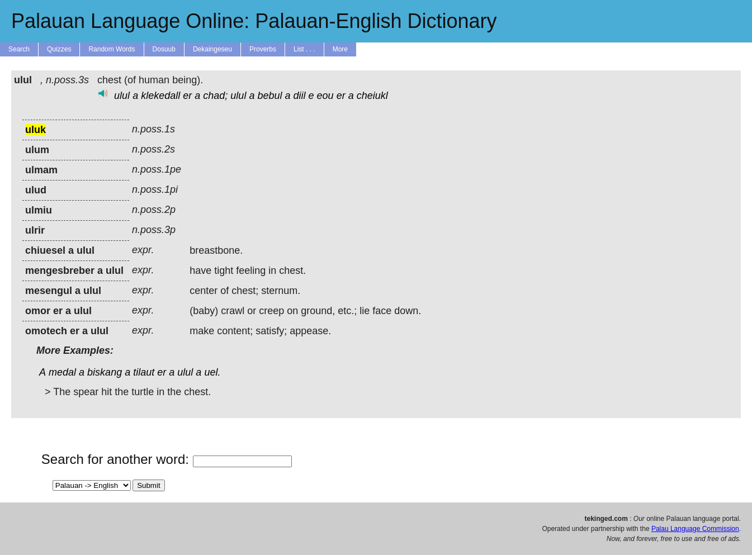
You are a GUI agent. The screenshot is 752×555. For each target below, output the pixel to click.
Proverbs (262, 49)
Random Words (111, 49)
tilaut (143, 372)
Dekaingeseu (212, 49)
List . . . (304, 49)
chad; (215, 95)
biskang (104, 372)
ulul (122, 95)
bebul (269, 95)
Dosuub (164, 49)
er (187, 95)
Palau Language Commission (695, 529)
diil (300, 95)
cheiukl (372, 95)
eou (325, 95)
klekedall (160, 95)
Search (19, 49)
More (340, 49)
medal (62, 372)
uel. (212, 372)
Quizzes (59, 49)
